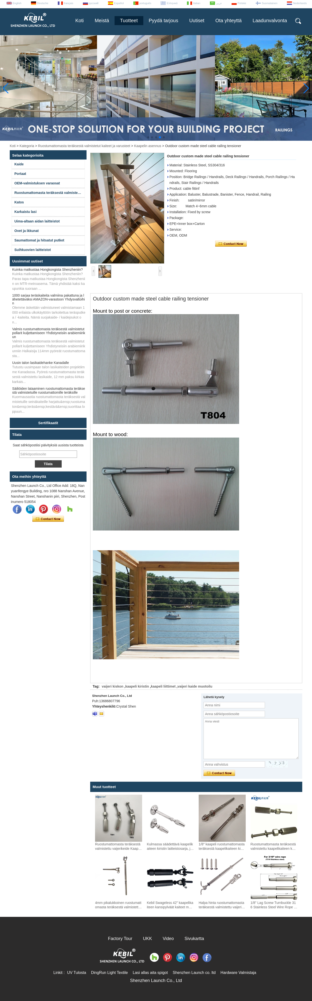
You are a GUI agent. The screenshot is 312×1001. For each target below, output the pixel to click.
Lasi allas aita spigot (150, 973)
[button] (148, 137)
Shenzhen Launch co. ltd (194, 973)
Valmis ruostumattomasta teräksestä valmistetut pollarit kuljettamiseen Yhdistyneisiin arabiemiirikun (48, 333)
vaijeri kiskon (112, 686)
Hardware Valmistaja (238, 973)
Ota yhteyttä (228, 20)
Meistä (102, 20)
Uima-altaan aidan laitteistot (37, 221)
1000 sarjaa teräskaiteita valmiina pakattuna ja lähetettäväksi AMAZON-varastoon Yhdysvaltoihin (48, 299)
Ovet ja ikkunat (26, 231)
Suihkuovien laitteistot (32, 250)
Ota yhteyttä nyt (48, 519)
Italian (196, 3)
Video (168, 938)
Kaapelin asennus (147, 146)
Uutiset (196, 20)
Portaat (20, 174)
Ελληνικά (172, 3)
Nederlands (300, 3)
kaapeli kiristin (137, 686)
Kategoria (27, 146)
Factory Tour (120, 938)
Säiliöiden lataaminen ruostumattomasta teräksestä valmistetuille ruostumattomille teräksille (48, 390)
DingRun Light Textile (109, 973)
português (145, 3)
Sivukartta (194, 938)
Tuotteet (129, 20)
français (68, 3)
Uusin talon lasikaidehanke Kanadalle (40, 363)
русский (93, 3)
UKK (147, 938)
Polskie (242, 3)
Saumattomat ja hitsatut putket (39, 240)
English (17, 3)
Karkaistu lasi (25, 212)
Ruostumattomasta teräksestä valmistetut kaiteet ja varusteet (84, 146)
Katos (19, 202)
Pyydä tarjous (163, 20)
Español (119, 3)
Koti (79, 20)
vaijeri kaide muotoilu (194, 686)
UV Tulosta (76, 973)
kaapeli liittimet (163, 686)
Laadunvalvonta (270, 20)
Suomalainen (269, 3)
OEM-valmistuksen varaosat (37, 183)
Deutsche (42, 3)
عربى (219, 3)
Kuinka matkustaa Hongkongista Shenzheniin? (47, 269)
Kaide (19, 164)
